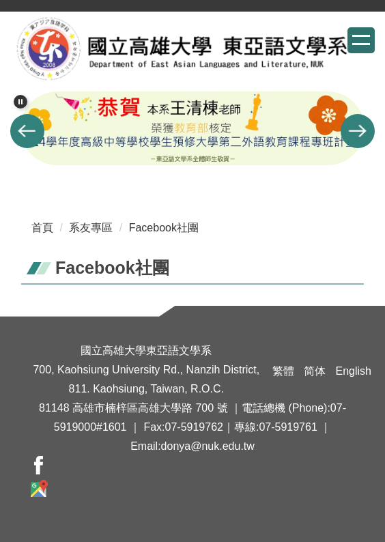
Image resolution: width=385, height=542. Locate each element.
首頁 (42, 227)
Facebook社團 (164, 227)
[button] (20, 102)
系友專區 (91, 227)
